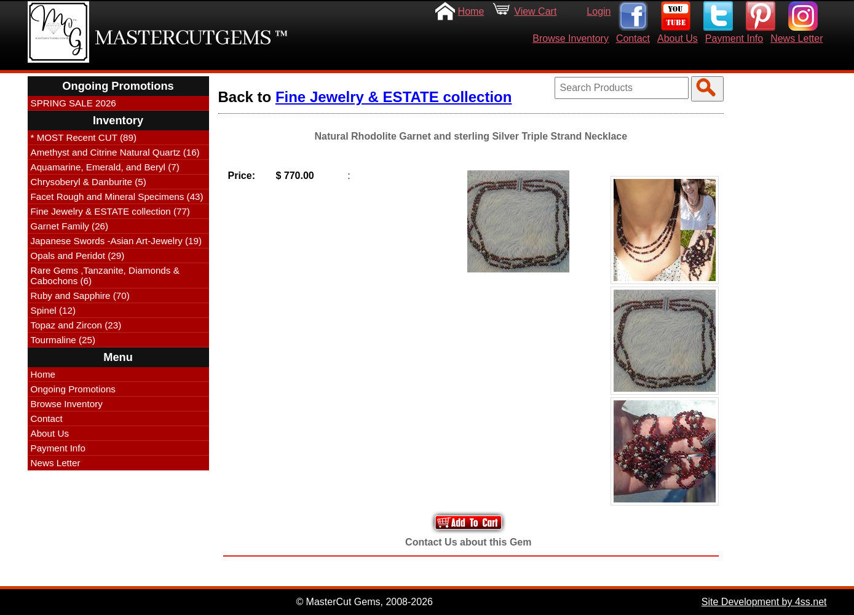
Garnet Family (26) (70, 226)
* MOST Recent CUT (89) (83, 137)
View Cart (535, 11)
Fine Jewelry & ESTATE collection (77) (110, 211)
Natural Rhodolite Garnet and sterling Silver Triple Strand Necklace (470, 136)
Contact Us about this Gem (468, 542)
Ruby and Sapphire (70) (80, 295)
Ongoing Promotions (73, 389)
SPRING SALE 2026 (73, 103)
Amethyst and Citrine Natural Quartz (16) (115, 152)
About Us (677, 38)
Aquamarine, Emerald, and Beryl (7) (105, 167)
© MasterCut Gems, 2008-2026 (364, 602)
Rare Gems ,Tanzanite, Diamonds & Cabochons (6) (105, 275)
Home (471, 11)
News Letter (796, 38)
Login (599, 11)
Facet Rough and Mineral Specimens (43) (117, 196)
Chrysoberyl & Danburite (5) (88, 182)
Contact (633, 38)
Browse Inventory (570, 38)
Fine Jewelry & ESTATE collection (393, 97)
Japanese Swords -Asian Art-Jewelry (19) (116, 241)
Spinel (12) (53, 310)
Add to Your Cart (468, 522)
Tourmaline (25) (63, 340)
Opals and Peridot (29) (78, 255)
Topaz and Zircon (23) (76, 325)
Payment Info (734, 38)
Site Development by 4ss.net (764, 602)
